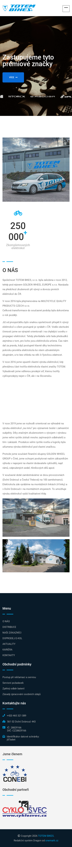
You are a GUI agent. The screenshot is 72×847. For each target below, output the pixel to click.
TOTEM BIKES (46, 835)
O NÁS (6, 621)
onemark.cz (51, 840)
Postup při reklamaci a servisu (19, 677)
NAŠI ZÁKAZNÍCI (11, 632)
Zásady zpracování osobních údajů (21, 694)
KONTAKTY (8, 655)
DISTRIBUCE (9, 627)
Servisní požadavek (13, 682)
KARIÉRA (7, 649)
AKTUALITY (8, 643)
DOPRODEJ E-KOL (12, 638)
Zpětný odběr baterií (13, 688)
